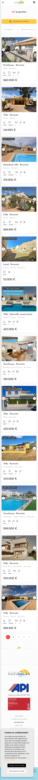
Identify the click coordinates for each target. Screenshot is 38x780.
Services (19, 725)
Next (34, 49)
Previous (3, 49)
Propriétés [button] (19, 722)
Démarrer (19, 716)
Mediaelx (33, 772)
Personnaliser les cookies (16, 771)
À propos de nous (19, 719)
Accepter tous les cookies (16, 765)
